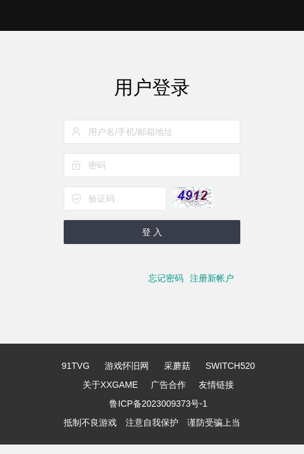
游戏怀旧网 (127, 366)
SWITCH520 (230, 366)
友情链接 (216, 385)
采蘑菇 (177, 366)
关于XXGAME (110, 385)
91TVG (76, 366)
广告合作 (168, 385)
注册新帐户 (212, 278)
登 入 (152, 232)
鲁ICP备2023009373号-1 (158, 404)
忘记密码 (166, 278)
